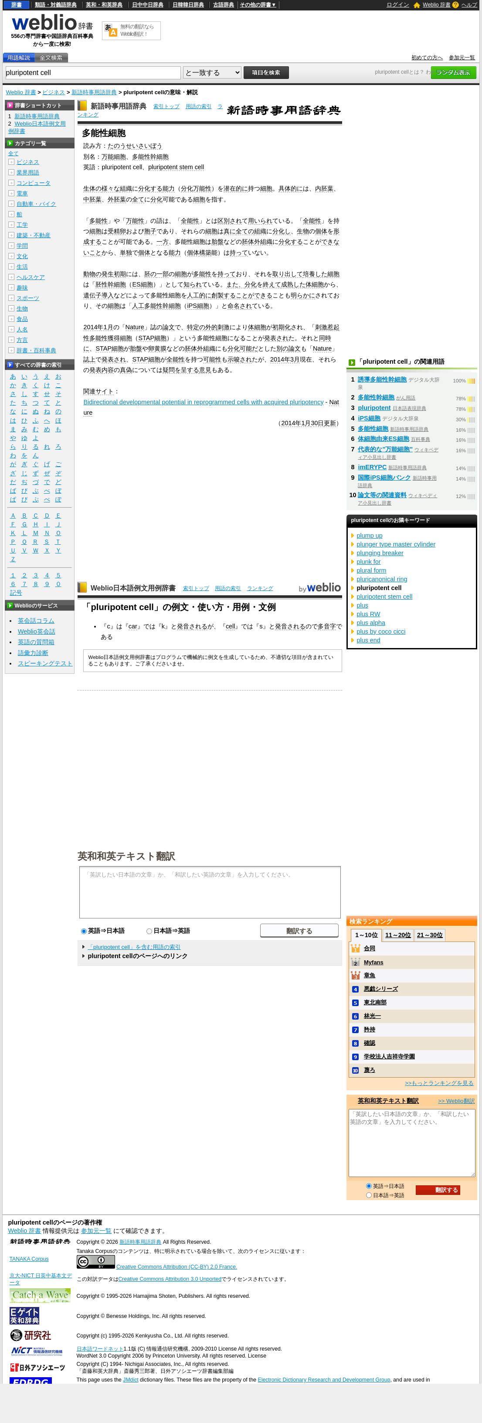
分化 (156, 199)
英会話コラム (36, 620)
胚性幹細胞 (110, 284)
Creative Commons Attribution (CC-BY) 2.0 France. (176, 1267)
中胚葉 (92, 199)
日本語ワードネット (100, 1349)
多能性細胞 (373, 428)
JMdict (130, 1380)
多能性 (98, 220)
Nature (135, 327)
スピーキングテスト (45, 663)
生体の (92, 188)
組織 (126, 188)
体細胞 (314, 284)
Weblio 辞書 (437, 5)
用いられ (260, 220)
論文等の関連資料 (382, 494)
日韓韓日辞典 (188, 5)
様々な (111, 188)
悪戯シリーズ (381, 989)
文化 (22, 256)
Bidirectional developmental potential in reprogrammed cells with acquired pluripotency (203, 402)
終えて (272, 284)
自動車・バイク (36, 204)
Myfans (374, 962)
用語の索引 (199, 106)
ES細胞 (142, 284)
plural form (371, 570)
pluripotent (374, 407)
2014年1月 (98, 327)
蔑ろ (369, 1070)
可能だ (249, 348)
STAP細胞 (152, 337)
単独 (126, 252)
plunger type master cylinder (395, 544)
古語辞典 (223, 5)
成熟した (293, 284)
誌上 (89, 359)
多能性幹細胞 (150, 156)
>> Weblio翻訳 (456, 1101)
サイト (104, 391)
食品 (22, 319)
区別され (229, 220)
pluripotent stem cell (176, 167)
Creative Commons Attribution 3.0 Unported (170, 1279)
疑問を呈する (181, 369)
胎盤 (217, 241)
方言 (22, 340)
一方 (162, 241)
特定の (196, 327)
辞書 (16, 5)
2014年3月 (285, 359)
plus (362, 605)
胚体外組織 (257, 241)
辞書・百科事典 (36, 350)
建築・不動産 (34, 235)
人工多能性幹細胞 (156, 305)
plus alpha (370, 622)
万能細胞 (114, 156)
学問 (22, 245)
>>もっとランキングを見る (439, 1083)
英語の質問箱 (36, 641)
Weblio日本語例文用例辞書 (133, 588)
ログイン (398, 4)
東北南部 (375, 1002)
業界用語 (28, 172)
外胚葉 (117, 199)
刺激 (223, 327)
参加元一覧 (462, 58)
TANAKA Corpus (29, 1259)
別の (282, 348)
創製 (217, 295)
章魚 (369, 975)
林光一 (372, 1016)
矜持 (369, 1029)
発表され (276, 337)
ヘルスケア (31, 277)
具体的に (290, 188)
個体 (321, 231)
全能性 (190, 220)
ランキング (260, 588)
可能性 (212, 359)
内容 (108, 369)
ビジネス (53, 92)
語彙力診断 (33, 652)
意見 (205, 369)
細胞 (266, 188)
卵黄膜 (157, 348)
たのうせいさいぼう (135, 145)
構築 (205, 252)
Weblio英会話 (36, 631)
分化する (150, 188)
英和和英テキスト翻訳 (126, 855)
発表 (95, 369)
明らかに (303, 295)
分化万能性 (196, 188)
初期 (120, 273)
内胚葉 (324, 188)
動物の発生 (98, 273)
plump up (369, 535)
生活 (22, 266)
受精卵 (117, 231)
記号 (16, 593)
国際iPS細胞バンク (384, 477)
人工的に (199, 295)
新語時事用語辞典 (94, 92)
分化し (281, 231)
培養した (315, 273)
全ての (245, 231)
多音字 (327, 626)
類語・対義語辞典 (56, 5)
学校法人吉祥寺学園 (389, 1056)
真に (230, 231)
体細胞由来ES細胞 (383, 438)
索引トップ (166, 106)
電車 (22, 193)
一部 (162, 273)
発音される (192, 626)
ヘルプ (469, 5)
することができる (248, 295)
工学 (22, 225)
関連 (89, 391)
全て (138, 199)
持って (239, 252)
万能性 (135, 220)
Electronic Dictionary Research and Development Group (324, 1380)
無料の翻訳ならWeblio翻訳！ (137, 30)
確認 (369, 1043)
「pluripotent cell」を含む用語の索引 (134, 947)
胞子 (150, 231)
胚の (150, 273)
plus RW (368, 614)
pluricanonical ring (381, 579)
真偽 (126, 369)
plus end (368, 640)
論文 (169, 327)
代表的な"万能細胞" (385, 449)
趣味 (22, 287)
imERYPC (372, 467)
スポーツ (28, 298)
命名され (239, 305)
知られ (192, 284)
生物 (303, 231)
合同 (369, 948)
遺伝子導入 (98, 295)
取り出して (287, 273)
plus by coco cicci (380, 631)
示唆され (239, 359)
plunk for (368, 561)
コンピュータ (34, 183)
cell (230, 626)
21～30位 (430, 935)
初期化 (281, 327)
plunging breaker (379, 552)
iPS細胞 (198, 305)
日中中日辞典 (147, 5)
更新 (330, 423)
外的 (211, 327)
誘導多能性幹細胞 (382, 379)
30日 (317, 423)
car (133, 626)
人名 (22, 329)
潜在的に (236, 188)
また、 (235, 284)
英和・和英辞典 (104, 5)
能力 (169, 188)
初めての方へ (427, 58)
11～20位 (398, 935)
